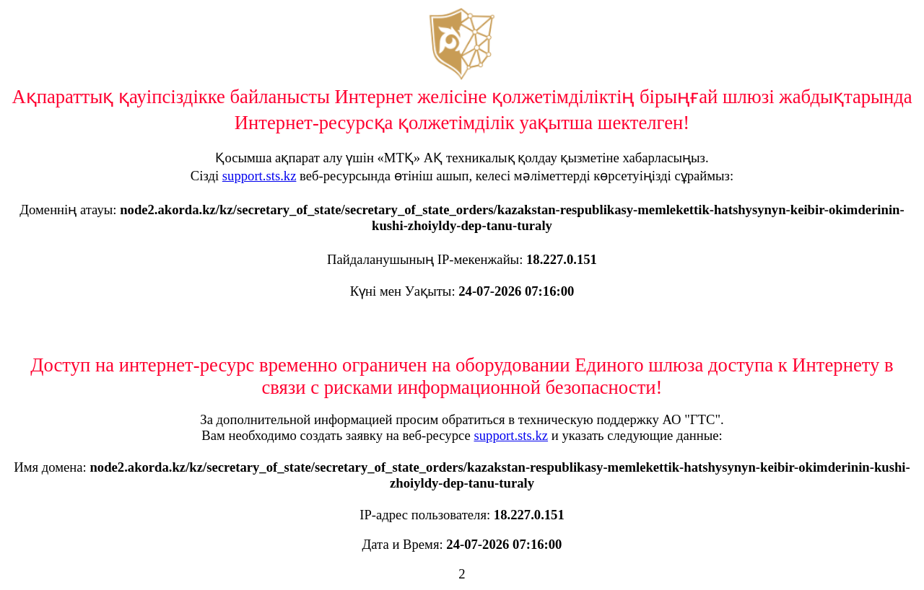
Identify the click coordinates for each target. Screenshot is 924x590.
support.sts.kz (259, 175)
